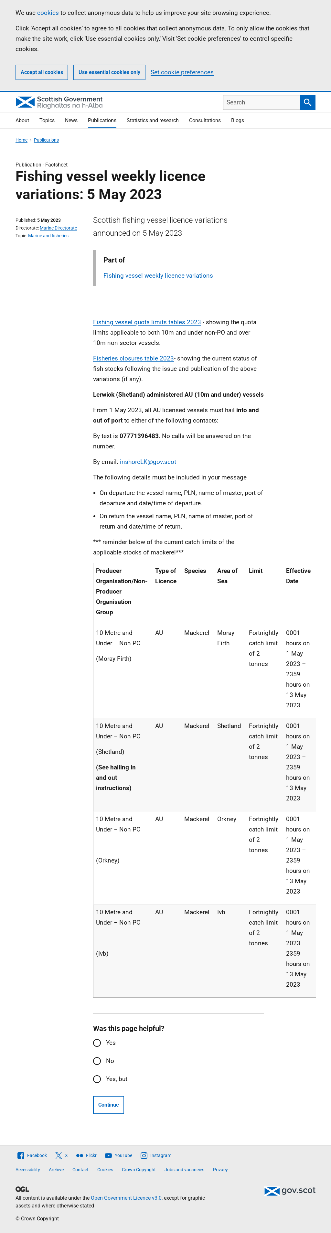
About (22, 120)
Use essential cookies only (109, 72)
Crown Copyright (139, 1169)
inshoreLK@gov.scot (148, 462)
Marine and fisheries (48, 235)
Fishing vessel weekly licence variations (158, 275)
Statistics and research (153, 120)
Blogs (237, 120)
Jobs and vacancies (184, 1169)
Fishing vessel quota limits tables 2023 (147, 322)
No (110, 1061)
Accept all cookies (42, 72)
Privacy (220, 1169)
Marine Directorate (58, 228)
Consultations (205, 120)
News (71, 120)
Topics (47, 120)
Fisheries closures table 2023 (133, 358)
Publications (102, 120)
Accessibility (28, 1169)
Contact (80, 1169)
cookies (48, 12)
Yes (111, 1042)
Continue (108, 1105)
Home (21, 140)
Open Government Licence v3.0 (126, 1198)
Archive (56, 1169)
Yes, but (116, 1079)
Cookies (105, 1169)
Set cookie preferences (182, 72)
